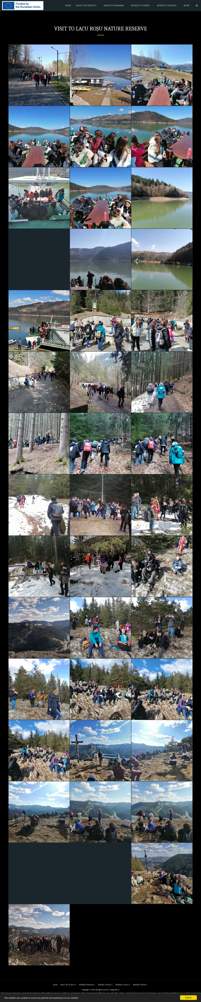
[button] (87, 5)
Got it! (188, 997)
